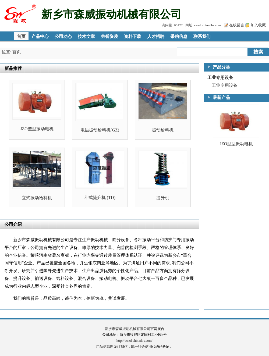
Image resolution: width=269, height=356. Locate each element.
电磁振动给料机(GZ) (99, 130)
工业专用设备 (220, 77)
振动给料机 (163, 130)
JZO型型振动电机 (37, 128)
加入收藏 (258, 25)
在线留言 (236, 25)
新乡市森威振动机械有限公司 (127, 329)
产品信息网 (105, 346)
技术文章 (86, 36)
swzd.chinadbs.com (207, 25)
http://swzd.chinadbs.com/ (134, 341)
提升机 (162, 197)
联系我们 (202, 36)
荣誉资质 (109, 36)
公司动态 (63, 36)
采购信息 (178, 36)
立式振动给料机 (37, 197)
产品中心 (40, 36)
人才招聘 (155, 36)
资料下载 (132, 36)
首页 (21, 36)
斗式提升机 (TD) (99, 197)
